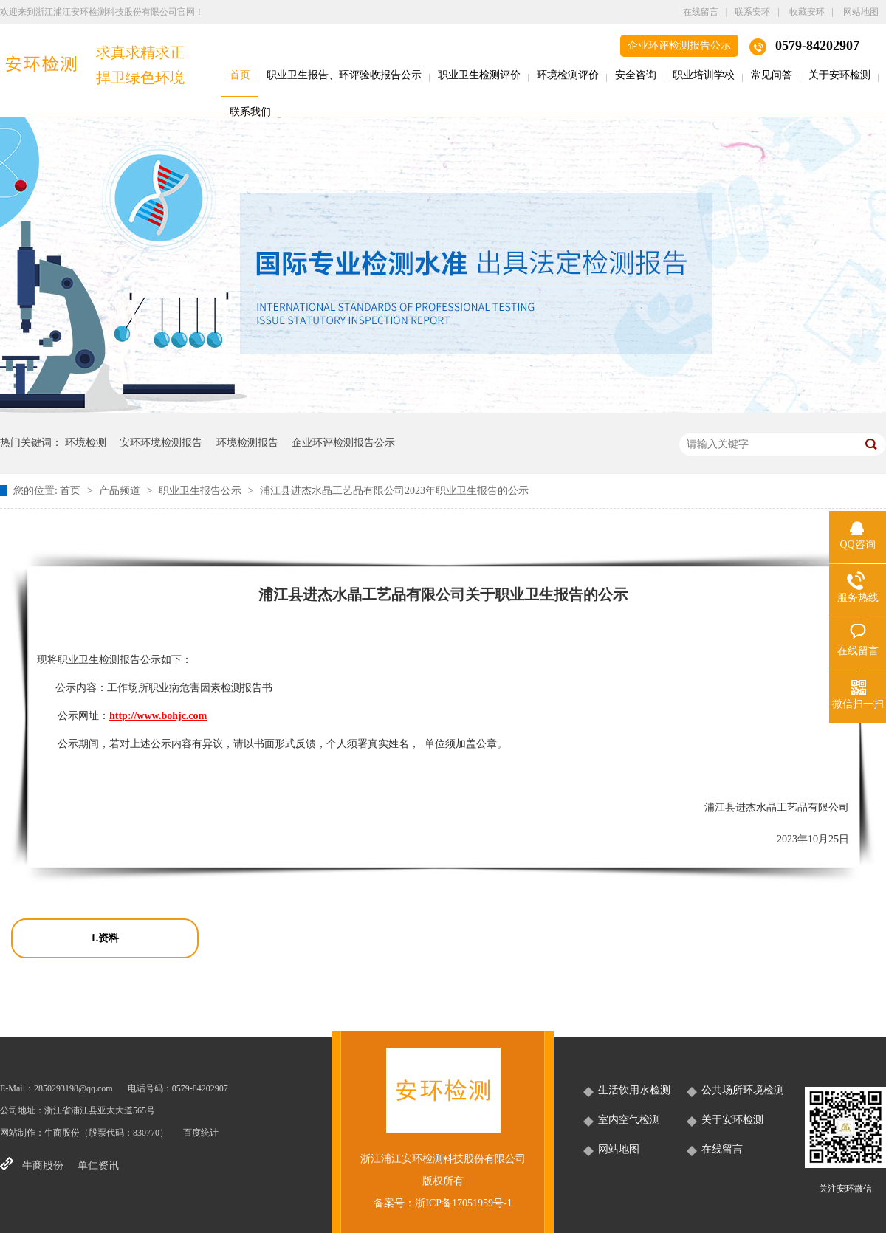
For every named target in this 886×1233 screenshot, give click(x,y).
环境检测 (85, 442)
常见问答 (771, 74)
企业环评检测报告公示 (679, 45)
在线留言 (700, 12)
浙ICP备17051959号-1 (463, 1203)
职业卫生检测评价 (479, 74)
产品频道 (121, 490)
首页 (240, 74)
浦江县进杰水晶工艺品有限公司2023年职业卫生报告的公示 (394, 490)
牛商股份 (62, 1132)
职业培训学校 (704, 74)
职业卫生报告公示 (201, 490)
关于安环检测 (839, 74)
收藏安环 (807, 12)
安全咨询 (635, 74)
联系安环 (752, 12)
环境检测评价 (568, 74)
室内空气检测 (629, 1119)
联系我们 (250, 111)
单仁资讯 (98, 1165)
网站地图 (861, 12)
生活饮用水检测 (634, 1090)
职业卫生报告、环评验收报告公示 (344, 74)
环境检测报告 (247, 442)
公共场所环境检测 (742, 1090)
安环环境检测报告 (161, 442)
